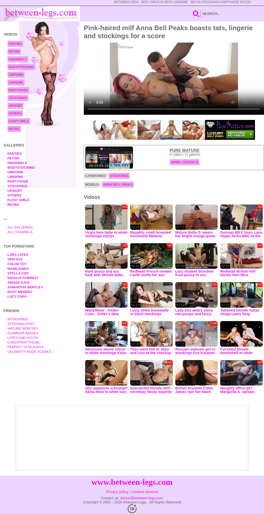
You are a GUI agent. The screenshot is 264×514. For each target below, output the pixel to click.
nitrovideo (17, 319)
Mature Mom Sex (22, 328)
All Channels (19, 232)
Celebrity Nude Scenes (29, 352)
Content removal (144, 492)
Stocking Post (21, 324)
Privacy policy (117, 492)
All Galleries (20, 227)
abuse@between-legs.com (141, 498)
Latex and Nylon (22, 338)
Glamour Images (22, 333)
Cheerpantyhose (23, 342)
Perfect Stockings (25, 347)
